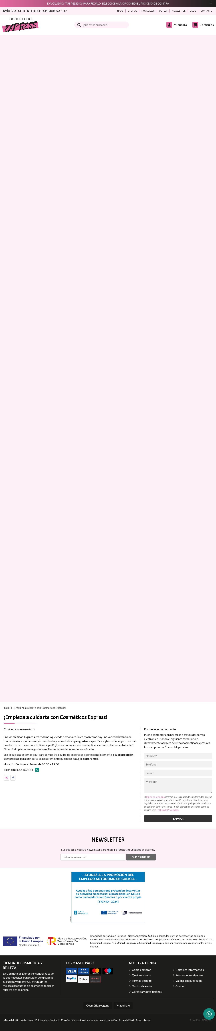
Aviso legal (27, 1020)
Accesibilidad (126, 1020)
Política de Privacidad (167, 809)
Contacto (181, 986)
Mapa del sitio (11, 1020)
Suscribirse (141, 857)
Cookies (65, 1020)
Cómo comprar (141, 969)
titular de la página (155, 796)
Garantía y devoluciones (147, 991)
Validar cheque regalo (188, 980)
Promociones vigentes (189, 975)
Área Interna (143, 1020)
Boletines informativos (189, 969)
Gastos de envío (142, 986)
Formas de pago (142, 980)
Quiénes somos (141, 975)
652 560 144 (25, 769)
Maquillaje (123, 1005)
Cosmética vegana (97, 1005)
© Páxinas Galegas (201, 1020)
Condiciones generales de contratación (94, 1020)
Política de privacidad (47, 1020)
